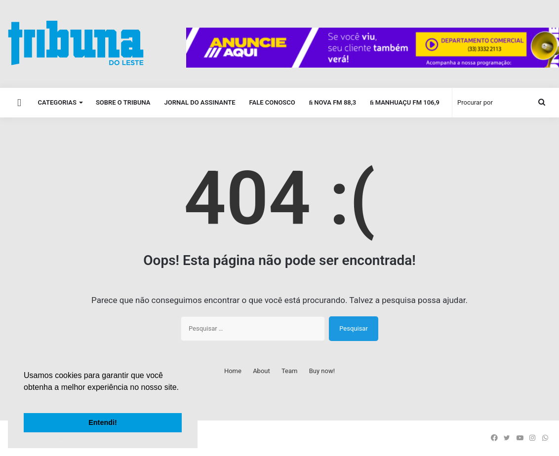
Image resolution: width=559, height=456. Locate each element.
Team (289, 371)
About (261, 371)
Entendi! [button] (102, 422)
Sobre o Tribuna (123, 102)
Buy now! (322, 371)
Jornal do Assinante (200, 102)
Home (232, 371)
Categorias (57, 102)
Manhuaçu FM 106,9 (404, 102)
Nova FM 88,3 (332, 102)
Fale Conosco (272, 102)
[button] (25, 399)
